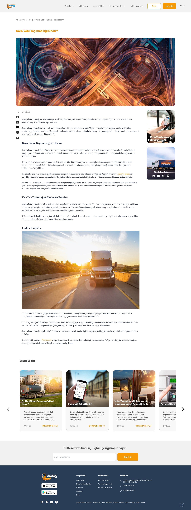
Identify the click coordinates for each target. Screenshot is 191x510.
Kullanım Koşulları (118, 502)
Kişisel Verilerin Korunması (83, 502)
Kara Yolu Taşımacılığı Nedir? (50, 20)
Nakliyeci (69, 6)
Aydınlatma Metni (130, 502)
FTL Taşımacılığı (103, 480)
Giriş (154, 6)
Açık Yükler (98, 6)
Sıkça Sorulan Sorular (83, 484)
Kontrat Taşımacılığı (105, 488)
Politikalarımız (97, 502)
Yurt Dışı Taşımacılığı (105, 484)
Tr (182, 6)
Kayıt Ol (169, 6)
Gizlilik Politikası (140, 502)
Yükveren (83, 6)
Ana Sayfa (20, 20)
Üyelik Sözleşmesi (107, 502)
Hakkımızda (136, 6)
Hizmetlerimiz (116, 6)
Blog (31, 20)
